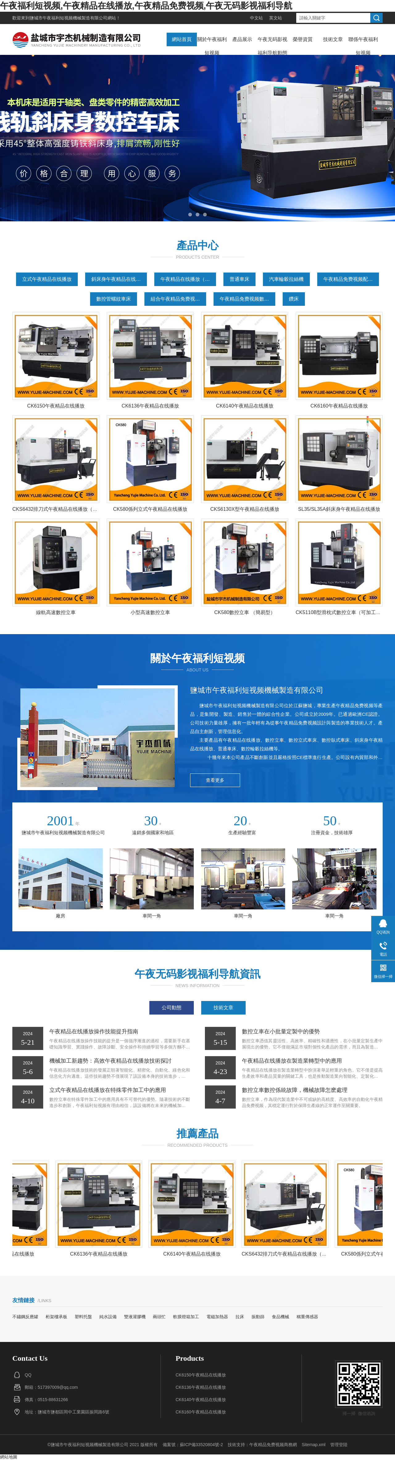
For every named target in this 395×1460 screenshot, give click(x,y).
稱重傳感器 (307, 1316)
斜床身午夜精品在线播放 (118, 279)
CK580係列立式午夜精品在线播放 (150, 509)
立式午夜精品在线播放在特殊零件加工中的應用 (107, 1090)
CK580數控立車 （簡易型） (244, 612)
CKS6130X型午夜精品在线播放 (244, 509)
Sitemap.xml (314, 1444)
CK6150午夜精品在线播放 (56, 405)
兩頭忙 (159, 1316)
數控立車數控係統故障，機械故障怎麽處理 (294, 1090)
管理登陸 (338, 1444)
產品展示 (242, 39)
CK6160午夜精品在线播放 (339, 405)
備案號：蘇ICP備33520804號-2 (193, 1444)
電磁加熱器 (217, 1316)
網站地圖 (8, 1456)
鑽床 (294, 298)
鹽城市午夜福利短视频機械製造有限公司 (68, 17)
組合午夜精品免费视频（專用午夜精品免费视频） (178, 298)
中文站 (256, 17)
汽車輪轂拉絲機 (286, 279)
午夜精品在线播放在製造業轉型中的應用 (292, 1061)
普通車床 (239, 279)
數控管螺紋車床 (113, 298)
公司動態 (171, 1007)
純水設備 (108, 1316)
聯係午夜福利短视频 (363, 46)
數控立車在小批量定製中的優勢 (281, 1031)
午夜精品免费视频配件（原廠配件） (351, 279)
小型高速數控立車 (150, 612)
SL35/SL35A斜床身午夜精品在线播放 (339, 509)
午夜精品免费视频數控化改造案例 (247, 298)
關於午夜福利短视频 (212, 46)
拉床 (239, 1316)
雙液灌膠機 (135, 1316)
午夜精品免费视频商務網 (273, 1444)
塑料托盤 (83, 1316)
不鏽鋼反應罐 (25, 1316)
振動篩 (258, 1316)
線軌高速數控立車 (56, 612)
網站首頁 (182, 39)
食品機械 (280, 1316)
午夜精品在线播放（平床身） (188, 279)
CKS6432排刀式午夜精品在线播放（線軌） (60, 509)
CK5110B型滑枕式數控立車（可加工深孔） (343, 612)
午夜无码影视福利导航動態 (272, 46)
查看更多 (215, 780)
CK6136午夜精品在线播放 (150, 405)
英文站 (275, 17)
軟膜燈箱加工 (186, 1316)
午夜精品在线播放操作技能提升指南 (93, 1031)
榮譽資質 (303, 39)
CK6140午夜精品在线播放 (244, 405)
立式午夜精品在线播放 (47, 279)
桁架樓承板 (56, 1316)
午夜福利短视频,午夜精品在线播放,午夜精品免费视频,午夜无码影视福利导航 (146, 5)
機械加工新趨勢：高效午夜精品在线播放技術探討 (110, 1061)
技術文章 (333, 39)
